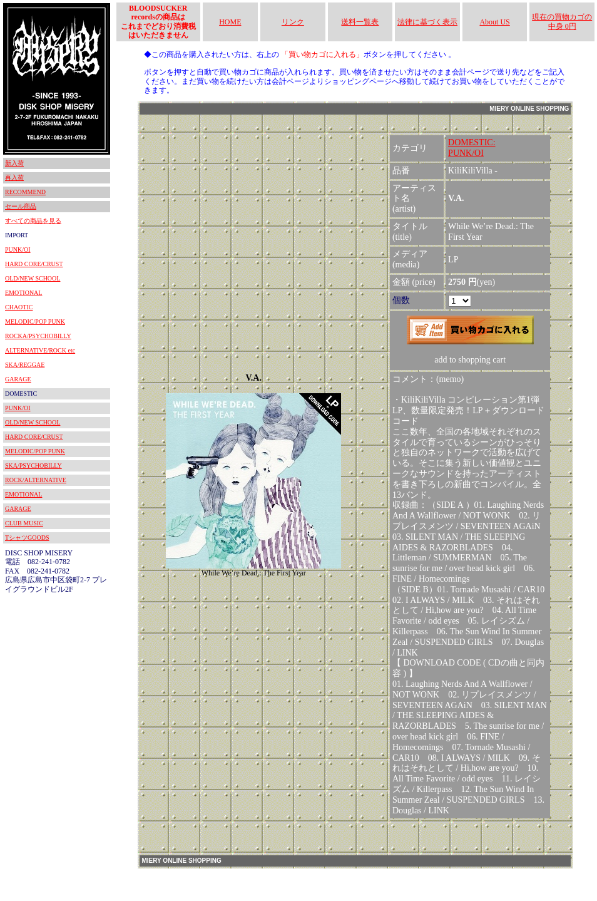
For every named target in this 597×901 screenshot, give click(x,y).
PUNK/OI (18, 249)
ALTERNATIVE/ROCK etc (40, 350)
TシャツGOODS (27, 537)
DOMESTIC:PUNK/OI (471, 148)
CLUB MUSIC (24, 523)
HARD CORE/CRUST (34, 263)
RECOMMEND (25, 191)
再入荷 (14, 177)
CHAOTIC (19, 307)
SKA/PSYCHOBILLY (33, 465)
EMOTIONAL (23, 292)
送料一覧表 (360, 22)
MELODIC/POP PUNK (35, 321)
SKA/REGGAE (24, 364)
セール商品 (20, 206)
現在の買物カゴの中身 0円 (562, 21)
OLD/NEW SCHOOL (32, 278)
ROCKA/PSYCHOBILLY (38, 335)
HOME (230, 22)
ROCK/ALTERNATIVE (35, 479)
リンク (293, 22)
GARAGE (18, 379)
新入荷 (14, 163)
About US (494, 22)
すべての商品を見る (33, 220)
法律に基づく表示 (427, 22)
